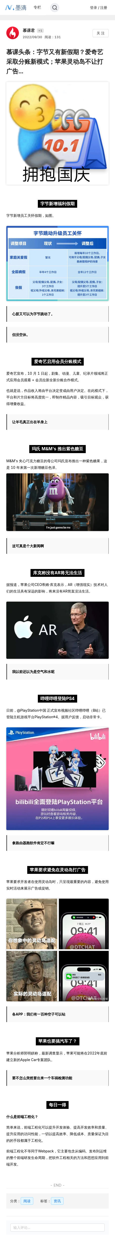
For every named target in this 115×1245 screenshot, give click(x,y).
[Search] (54, 7)
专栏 (37, 7)
